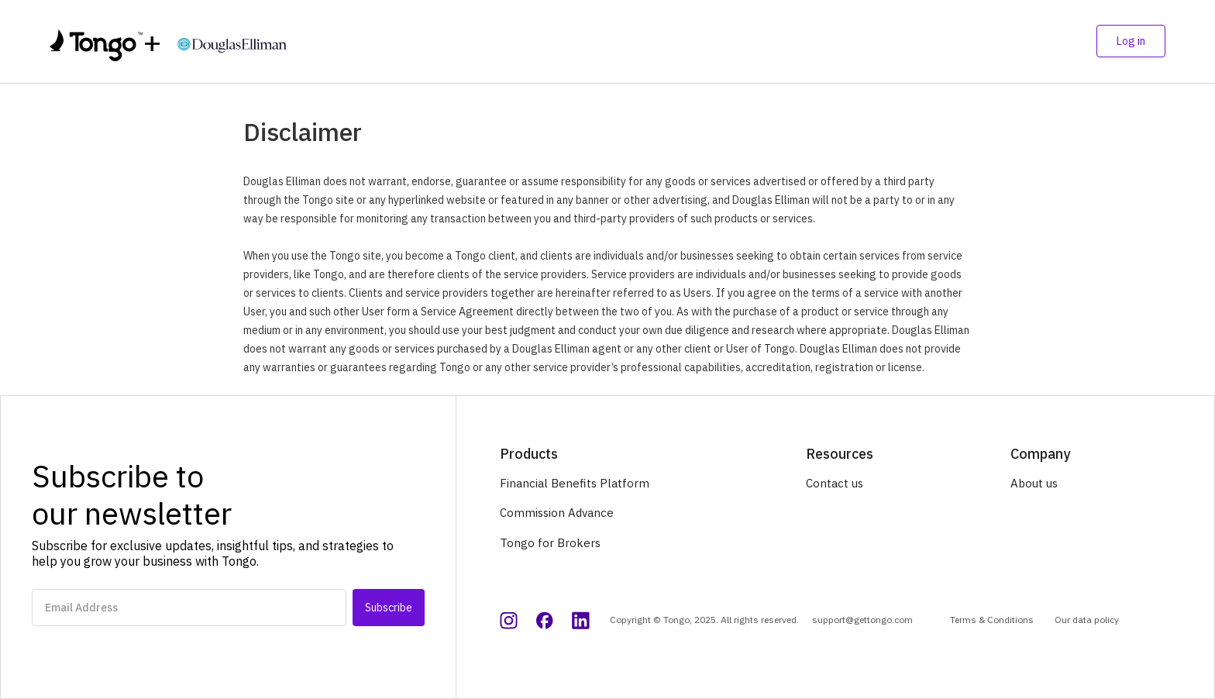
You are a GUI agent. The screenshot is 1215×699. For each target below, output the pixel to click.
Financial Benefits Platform (574, 483)
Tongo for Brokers (550, 542)
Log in (1131, 41)
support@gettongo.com (862, 619)
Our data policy (1087, 619)
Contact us (834, 483)
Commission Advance (557, 512)
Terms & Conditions (992, 619)
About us (1034, 483)
